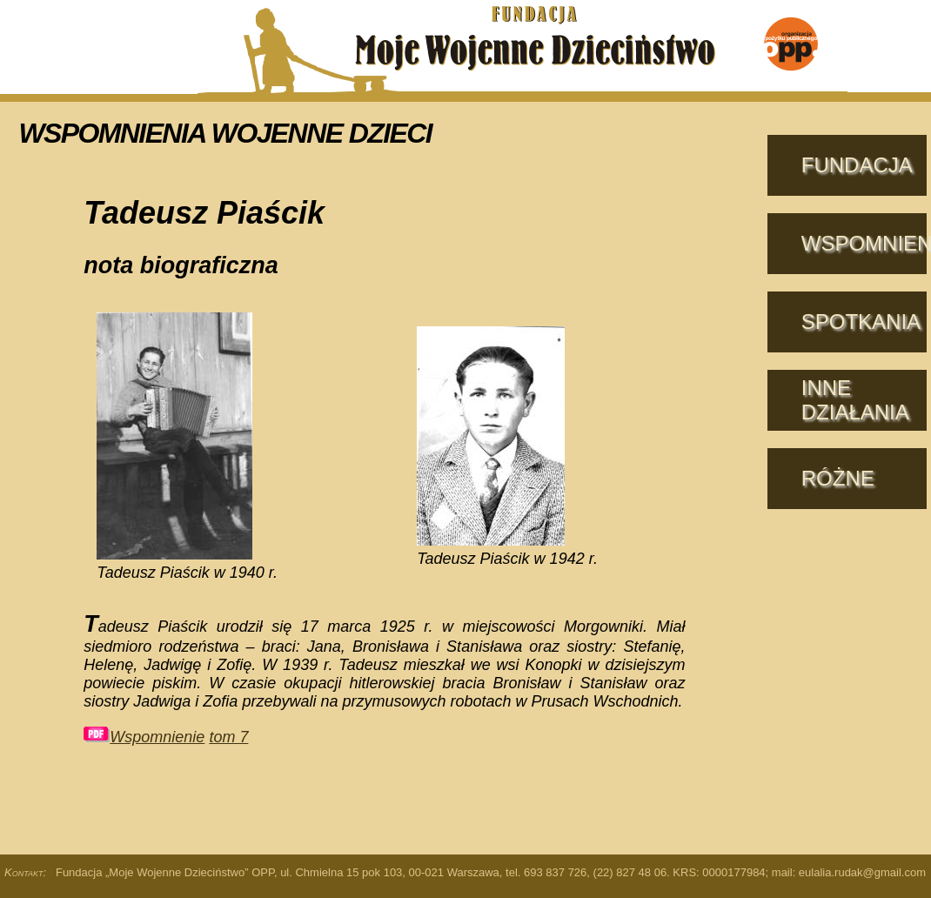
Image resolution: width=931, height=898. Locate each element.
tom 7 (228, 737)
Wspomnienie (144, 737)
